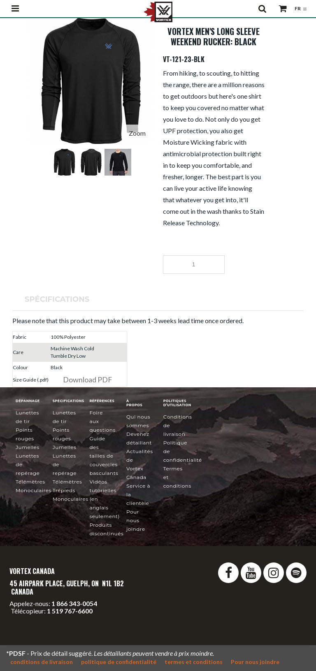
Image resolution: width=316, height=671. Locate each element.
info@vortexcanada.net (42, 618)
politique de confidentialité (118, 661)
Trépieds (64, 490)
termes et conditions (194, 661)
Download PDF (87, 379)
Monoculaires (33, 490)
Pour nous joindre (135, 520)
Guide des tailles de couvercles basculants (103, 455)
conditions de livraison (41, 661)
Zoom (137, 133)
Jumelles (28, 447)
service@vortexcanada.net (49, 625)
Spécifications (57, 299)
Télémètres (30, 482)
